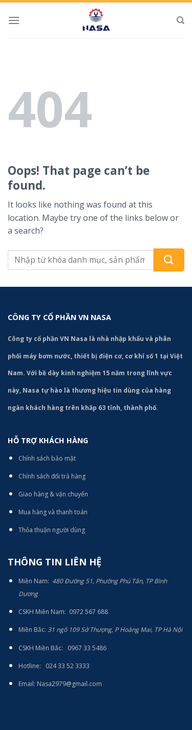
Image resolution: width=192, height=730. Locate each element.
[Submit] (169, 259)
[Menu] (14, 20)
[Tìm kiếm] (180, 20)
